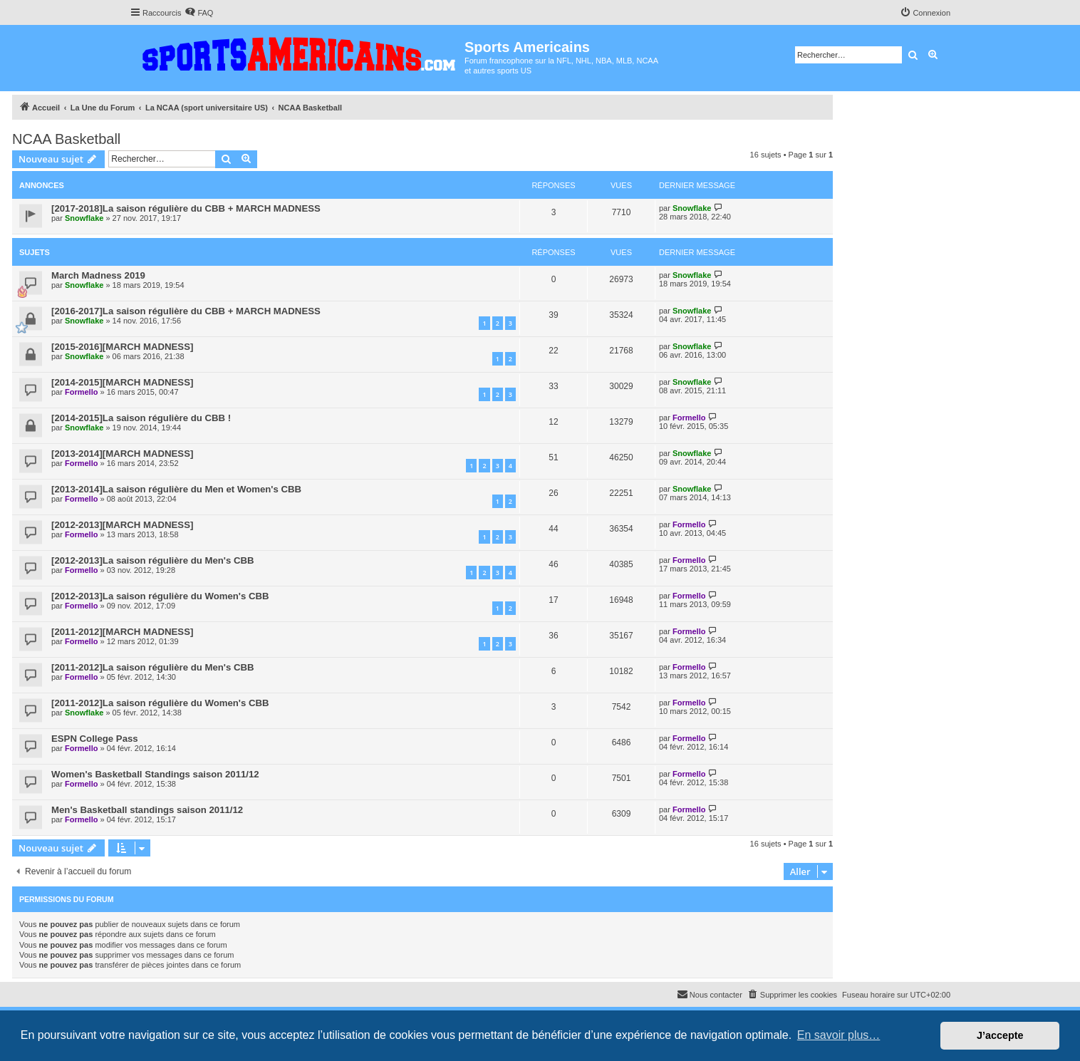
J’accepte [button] (1000, 1035)
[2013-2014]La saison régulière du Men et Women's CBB (176, 489)
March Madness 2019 (98, 275)
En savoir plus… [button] (839, 1035)
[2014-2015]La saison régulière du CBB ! (141, 418)
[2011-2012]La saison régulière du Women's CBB (160, 703)
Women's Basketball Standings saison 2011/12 (155, 774)
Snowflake (84, 218)
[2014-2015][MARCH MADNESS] (122, 382)
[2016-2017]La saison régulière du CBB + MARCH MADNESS (186, 311)
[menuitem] (199, 12)
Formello (81, 392)
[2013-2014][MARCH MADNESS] (122, 453)
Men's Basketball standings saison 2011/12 (147, 809)
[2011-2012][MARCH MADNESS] (122, 631)
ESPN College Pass (94, 738)
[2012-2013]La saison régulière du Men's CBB (152, 560)
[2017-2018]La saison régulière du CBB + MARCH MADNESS (186, 208)
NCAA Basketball (66, 139)
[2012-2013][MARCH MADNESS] (122, 524)
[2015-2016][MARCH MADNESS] (122, 346)
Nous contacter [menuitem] (709, 994)
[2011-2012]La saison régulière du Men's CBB (152, 667)
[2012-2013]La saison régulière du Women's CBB (160, 596)
